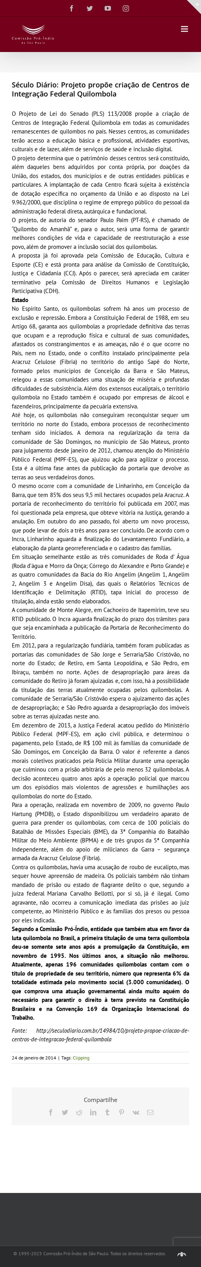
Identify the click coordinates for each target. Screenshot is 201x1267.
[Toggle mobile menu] (185, 29)
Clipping (81, 1058)
